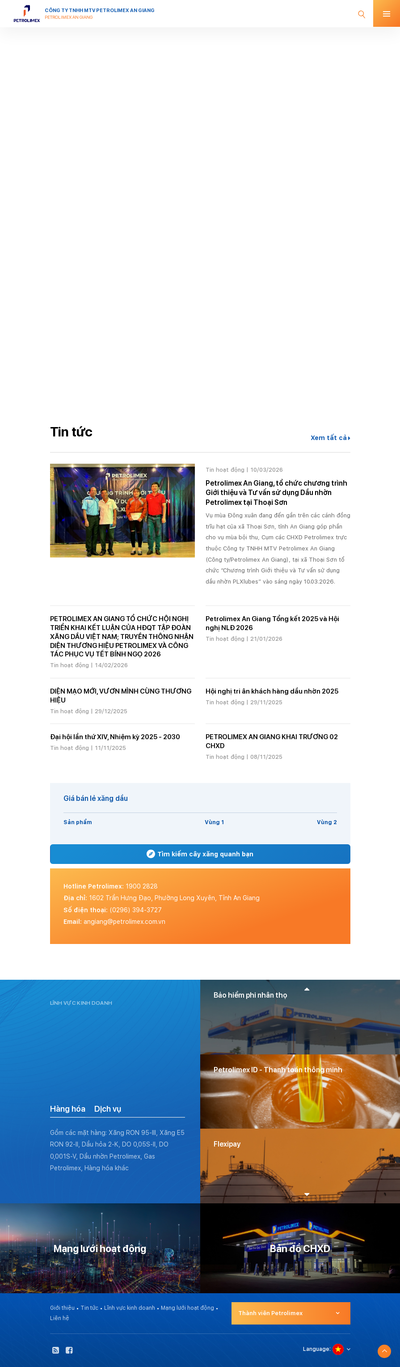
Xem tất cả (330, 437)
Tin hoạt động (225, 469)
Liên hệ (59, 1318)
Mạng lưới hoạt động (187, 1308)
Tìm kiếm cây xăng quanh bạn (200, 854)
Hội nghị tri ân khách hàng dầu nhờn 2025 (272, 691)
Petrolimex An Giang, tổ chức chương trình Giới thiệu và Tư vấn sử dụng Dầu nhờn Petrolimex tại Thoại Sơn (276, 493)
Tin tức (89, 1308)
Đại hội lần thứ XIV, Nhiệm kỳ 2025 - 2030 (115, 737)
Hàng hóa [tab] (67, 1108)
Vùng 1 (214, 822)
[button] (307, 989)
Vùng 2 (327, 822)
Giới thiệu (62, 1308)
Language (316, 1349)
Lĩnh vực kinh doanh (129, 1308)
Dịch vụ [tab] (107, 1108)
